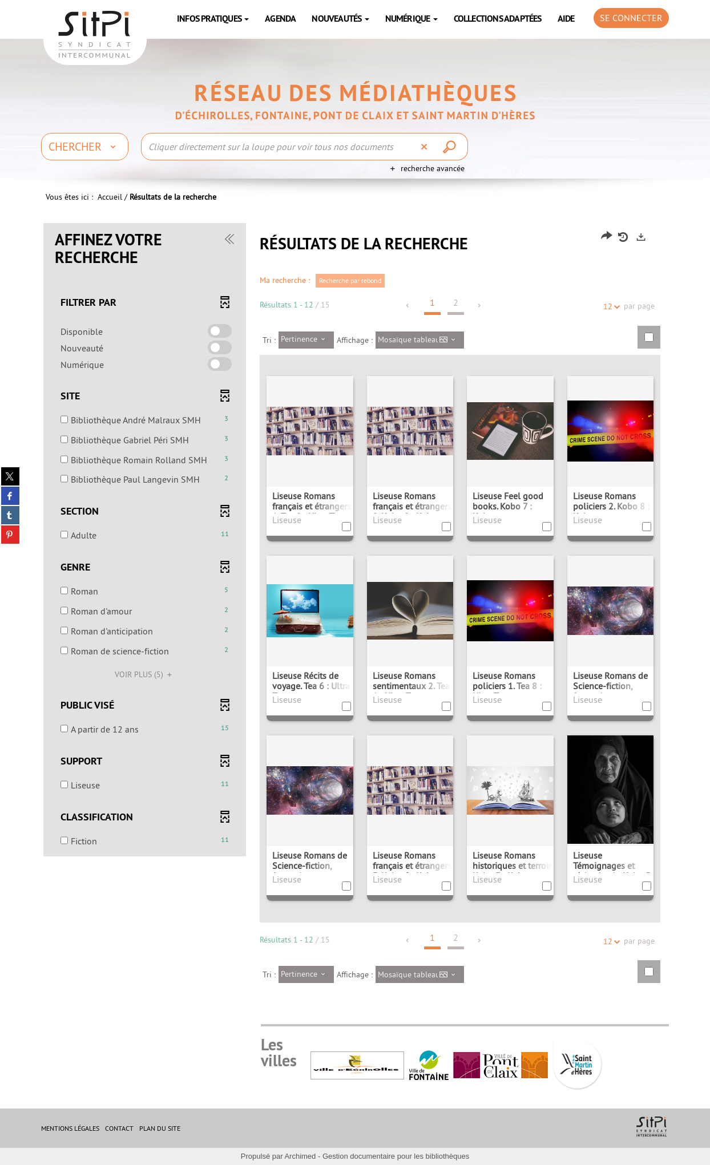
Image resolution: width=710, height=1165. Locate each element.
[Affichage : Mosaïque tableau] (420, 340)
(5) (145, 674)
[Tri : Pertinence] (306, 340)
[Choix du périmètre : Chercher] (84, 146)
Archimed (300, 1156)
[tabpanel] (355, 612)
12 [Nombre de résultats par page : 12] (609, 306)
